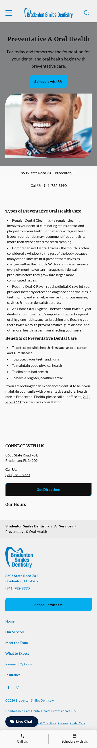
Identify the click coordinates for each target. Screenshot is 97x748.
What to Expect (17, 653)
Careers (63, 723)
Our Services (15, 632)
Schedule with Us (48, 81)
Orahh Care (77, 723)
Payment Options (18, 664)
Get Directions (49, 489)
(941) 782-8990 (54, 185)
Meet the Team (16, 643)
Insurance (13, 675)
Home (9, 621)
